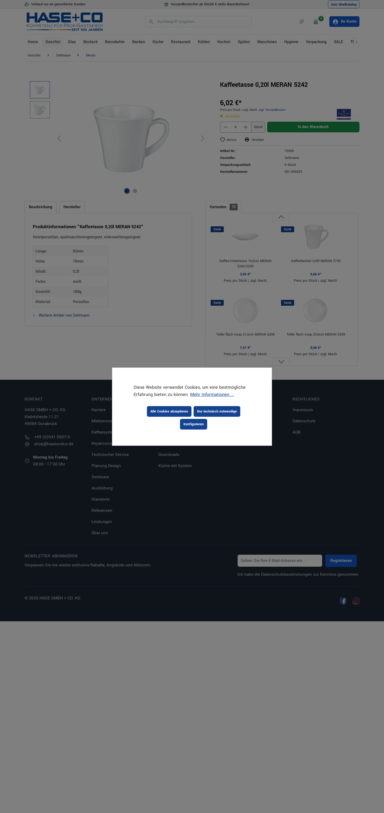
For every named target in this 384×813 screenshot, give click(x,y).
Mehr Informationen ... (212, 394)
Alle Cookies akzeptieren (169, 411)
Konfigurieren (193, 424)
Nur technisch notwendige (217, 411)
